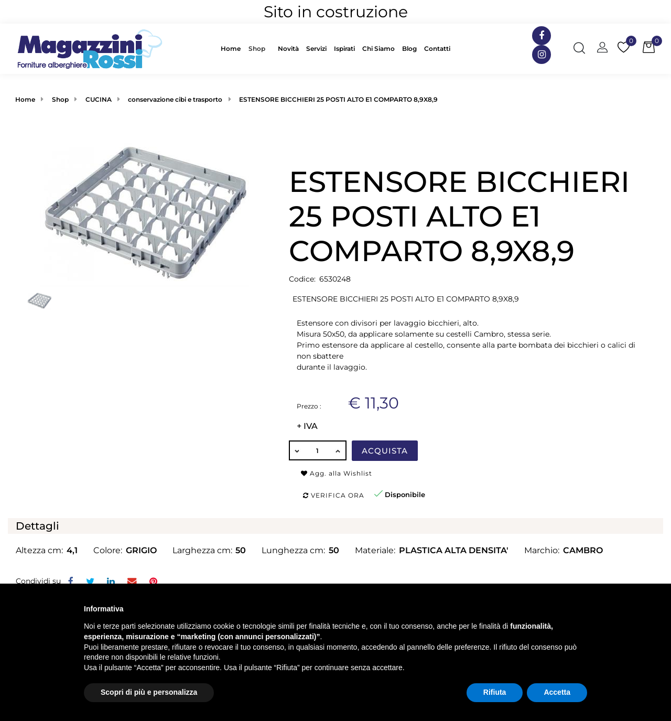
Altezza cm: (39, 550)
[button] (259, 48)
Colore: (107, 550)
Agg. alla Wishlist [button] (336, 473)
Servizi (316, 48)
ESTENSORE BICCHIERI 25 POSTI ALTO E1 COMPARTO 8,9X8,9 (338, 99)
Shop (256, 48)
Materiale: (375, 550)
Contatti (437, 48)
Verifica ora (333, 495)
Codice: (302, 279)
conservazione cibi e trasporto (175, 99)
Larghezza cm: (202, 550)
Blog (409, 48)
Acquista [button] (385, 451)
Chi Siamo (378, 48)
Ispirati (344, 48)
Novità (288, 48)
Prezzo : (309, 406)
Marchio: (541, 550)
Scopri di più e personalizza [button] (149, 692)
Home (231, 48)
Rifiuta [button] (494, 692)
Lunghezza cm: (293, 550)
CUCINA (98, 99)
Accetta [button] (557, 692)
